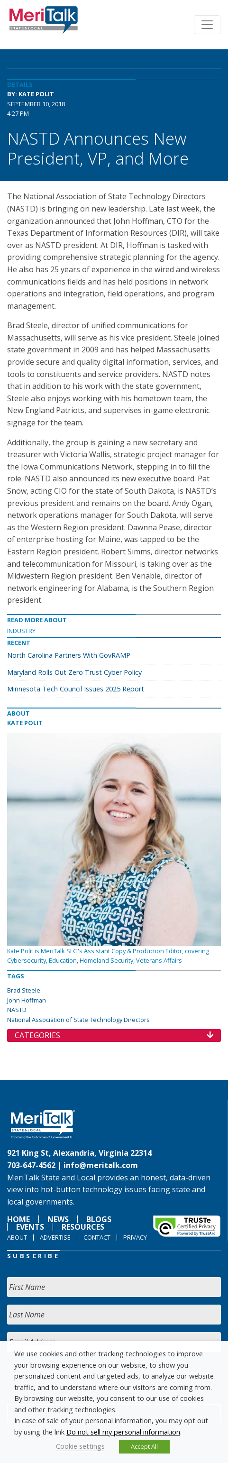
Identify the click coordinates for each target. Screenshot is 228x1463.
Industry (21, 630)
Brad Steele (23, 990)
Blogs (98, 1219)
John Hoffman (26, 1000)
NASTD (17, 1009)
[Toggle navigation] (207, 24)
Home (18, 1219)
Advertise (55, 1237)
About (17, 1237)
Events (30, 1227)
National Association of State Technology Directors (78, 1019)
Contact (96, 1237)
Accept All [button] (144, 1446)
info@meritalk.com (101, 1165)
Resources (83, 1227)
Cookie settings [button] (80, 1446)
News (58, 1219)
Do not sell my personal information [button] (123, 1431)
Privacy (135, 1237)
